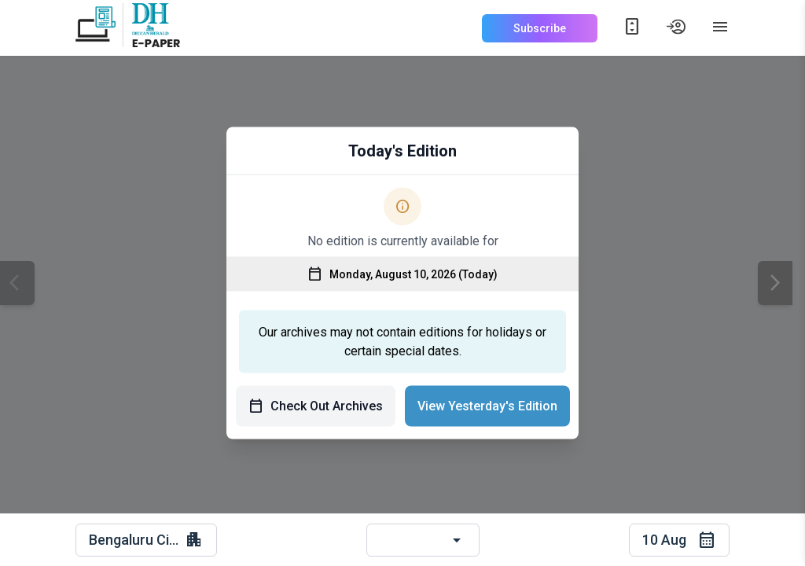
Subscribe (539, 28)
